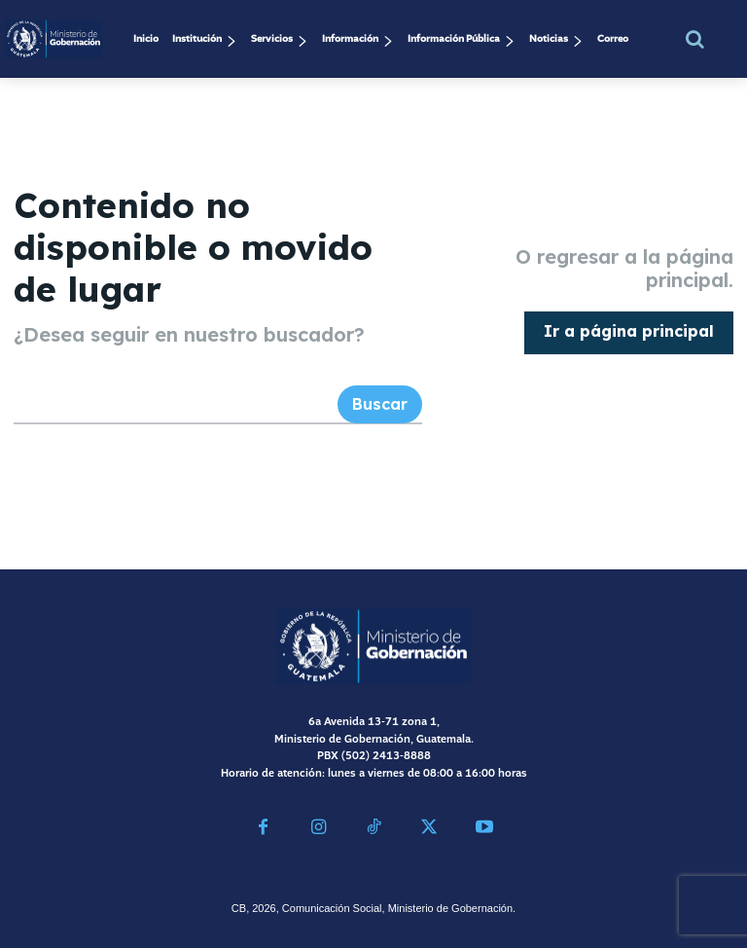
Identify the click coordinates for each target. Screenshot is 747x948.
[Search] (380, 402)
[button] (695, 39)
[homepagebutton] (628, 331)
